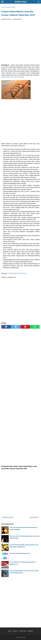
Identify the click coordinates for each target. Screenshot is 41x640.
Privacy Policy (22, 631)
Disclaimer (30, 631)
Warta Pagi (20, 2)
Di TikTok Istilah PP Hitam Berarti (17, 273)
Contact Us (15, 631)
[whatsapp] (35, 327)
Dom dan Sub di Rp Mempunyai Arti (20, 553)
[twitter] (16, 327)
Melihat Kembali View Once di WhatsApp (12, 77)
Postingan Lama (34, 517)
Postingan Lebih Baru (7, 517)
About (9, 631)
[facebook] (6, 327)
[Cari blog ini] (38, 2)
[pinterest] (25, 327)
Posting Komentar (17, 19)
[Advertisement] (20, 42)
